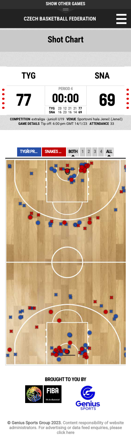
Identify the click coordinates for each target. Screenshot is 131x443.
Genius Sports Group (88, 398)
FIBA (43, 398)
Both (73, 151)
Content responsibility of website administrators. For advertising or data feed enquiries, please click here (66, 427)
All (109, 151)
